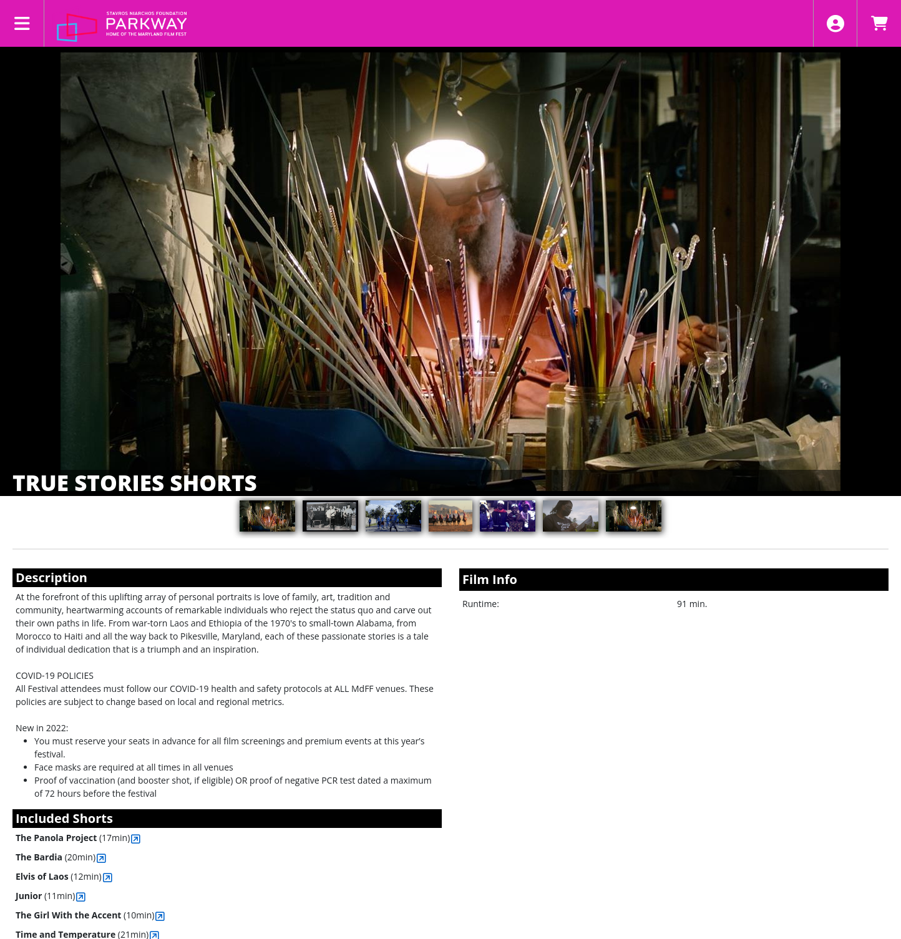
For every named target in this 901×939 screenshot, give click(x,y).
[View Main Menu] (22, 23)
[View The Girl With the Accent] (160, 916)
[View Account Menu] (835, 23)
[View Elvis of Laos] (107, 877)
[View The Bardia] (101, 858)
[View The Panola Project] (135, 839)
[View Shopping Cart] (879, 23)
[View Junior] (80, 897)
